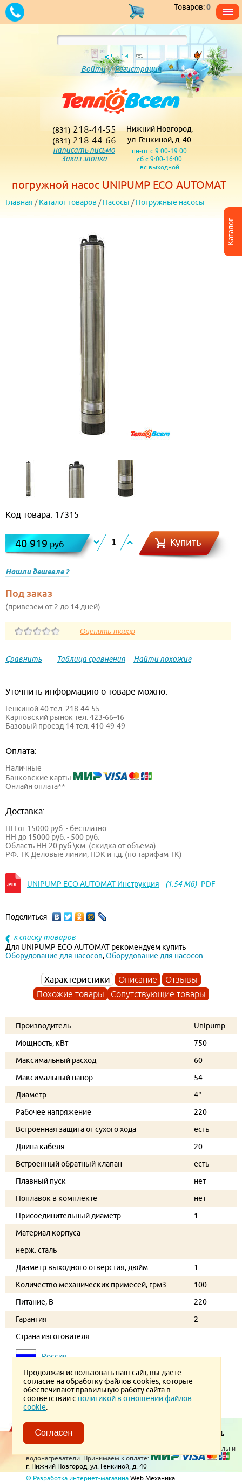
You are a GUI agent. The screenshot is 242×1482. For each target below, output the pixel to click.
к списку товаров (45, 937)
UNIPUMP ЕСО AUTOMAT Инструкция (93, 884)
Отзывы (181, 979)
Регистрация (138, 69)
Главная (19, 202)
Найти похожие (162, 659)
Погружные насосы (170, 202)
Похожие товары (70, 994)
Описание (137, 979)
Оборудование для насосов (54, 955)
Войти (93, 69)
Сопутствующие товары (158, 994)
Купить (185, 542)
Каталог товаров (68, 202)
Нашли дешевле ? (37, 571)
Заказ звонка (84, 158)
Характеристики (77, 979)
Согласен (53, 1432)
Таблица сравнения (91, 659)
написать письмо (84, 150)
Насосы (116, 202)
